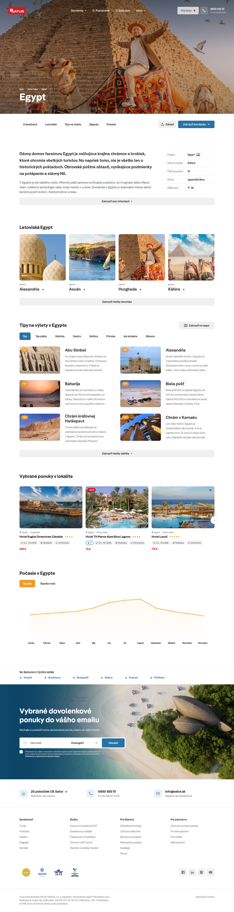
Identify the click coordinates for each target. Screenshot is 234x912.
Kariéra (23, 837)
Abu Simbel (75, 350)
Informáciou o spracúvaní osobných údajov (42, 756)
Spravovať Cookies (205, 896)
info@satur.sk (175, 791)
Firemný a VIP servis (81, 842)
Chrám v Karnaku (181, 417)
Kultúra (94, 336)
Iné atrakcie (130, 336)
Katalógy (125, 848)
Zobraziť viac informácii (117, 201)
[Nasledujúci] (214, 520)
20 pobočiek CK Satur (49, 791)
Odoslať (113, 743)
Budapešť (80, 677)
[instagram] (201, 872)
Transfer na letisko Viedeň (84, 848)
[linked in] (192, 872)
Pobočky (24, 831)
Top (25, 336)
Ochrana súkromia (130, 831)
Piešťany (157, 677)
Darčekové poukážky (81, 831)
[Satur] (17, 10)
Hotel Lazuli (160, 537)
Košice (107, 677)
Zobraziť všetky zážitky (117, 453)
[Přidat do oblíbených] (78, 490)
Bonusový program (130, 837)
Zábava (150, 336)
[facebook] (183, 872)
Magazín (24, 842)
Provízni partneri (179, 831)
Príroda (110, 336)
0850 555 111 (107, 791)
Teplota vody (47, 583)
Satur (140, 10)
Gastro (77, 336)
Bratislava (52, 677)
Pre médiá (176, 837)
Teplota (27, 583)
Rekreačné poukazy (131, 842)
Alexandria (176, 350)
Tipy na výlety (73, 124)
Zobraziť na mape (196, 325)
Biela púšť (175, 383)
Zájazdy (94, 124)
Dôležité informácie (131, 825)
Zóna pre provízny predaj (184, 825)
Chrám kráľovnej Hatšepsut (80, 418)
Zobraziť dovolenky (196, 124)
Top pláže (41, 336)
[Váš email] (43, 742)
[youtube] (210, 872)
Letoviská (51, 124)
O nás (23, 825)
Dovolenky (78, 10)
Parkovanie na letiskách (83, 837)
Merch (123, 853)
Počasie (111, 124)
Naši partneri (178, 842)
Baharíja (72, 383)
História (60, 336)
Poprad (131, 677)
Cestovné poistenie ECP (83, 825)
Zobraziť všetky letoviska (117, 301)
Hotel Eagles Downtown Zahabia (41, 537)
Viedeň (26, 677)
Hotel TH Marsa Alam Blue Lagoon (108, 537)
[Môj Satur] (188, 10)
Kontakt (24, 848)
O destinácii (30, 124)
